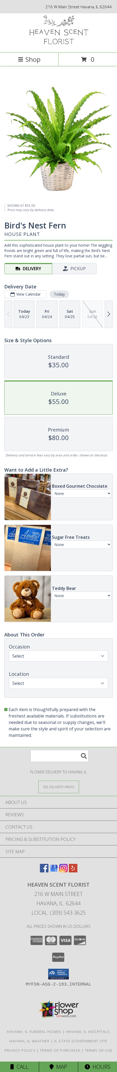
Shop (29, 59)
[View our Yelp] (73, 871)
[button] (58, 974)
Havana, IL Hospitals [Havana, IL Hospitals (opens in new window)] (88, 1031)
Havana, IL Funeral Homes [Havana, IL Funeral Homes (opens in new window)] (34, 1031)
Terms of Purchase (60, 1050)
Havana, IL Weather (29, 1041)
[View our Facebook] (44, 871)
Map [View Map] (58, 1066)
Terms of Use (99, 1050)
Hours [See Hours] (98, 1066)
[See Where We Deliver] (58, 786)
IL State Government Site (81, 1041)
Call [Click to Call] (19, 1066)
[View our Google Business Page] (54, 871)
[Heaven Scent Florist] (59, 45)
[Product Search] (59, 756)
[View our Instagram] (63, 871)
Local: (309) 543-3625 (59, 912)
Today (59, 294)
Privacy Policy (20, 1050)
